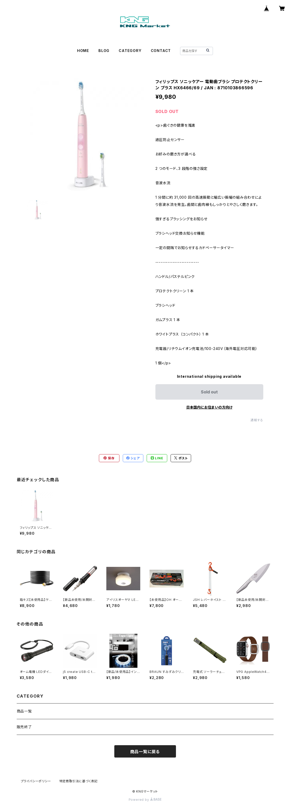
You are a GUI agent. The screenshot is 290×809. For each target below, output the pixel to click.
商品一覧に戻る (145, 751)
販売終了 (24, 727)
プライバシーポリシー (36, 781)
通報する (256, 420)
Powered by (145, 800)
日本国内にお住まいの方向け (209, 407)
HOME (83, 50)
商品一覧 (24, 711)
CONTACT (161, 50)
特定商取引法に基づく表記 (78, 781)
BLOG (103, 50)
